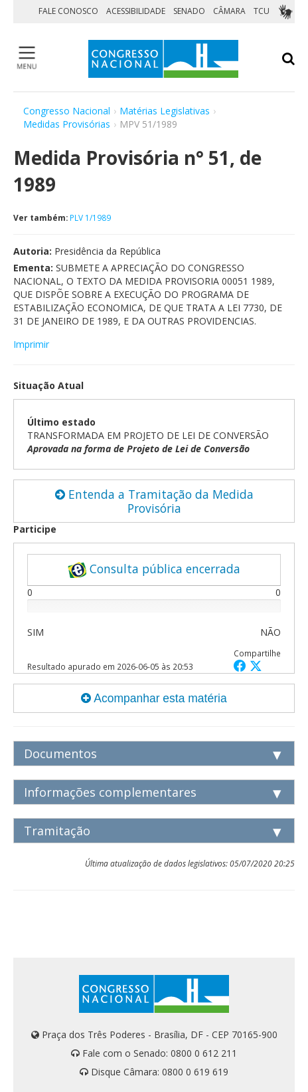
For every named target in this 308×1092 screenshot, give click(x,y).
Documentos (60, 753)
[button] (242, 665)
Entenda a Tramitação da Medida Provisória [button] (154, 501)
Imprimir (31, 344)
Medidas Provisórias (66, 124)
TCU (262, 11)
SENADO (189, 11)
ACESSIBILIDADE (135, 11)
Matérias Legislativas (164, 110)
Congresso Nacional (66, 110)
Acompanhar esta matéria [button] (153, 698)
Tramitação (57, 831)
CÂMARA (229, 11)
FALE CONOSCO (68, 11)
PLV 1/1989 (90, 217)
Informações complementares (110, 792)
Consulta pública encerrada (154, 569)
